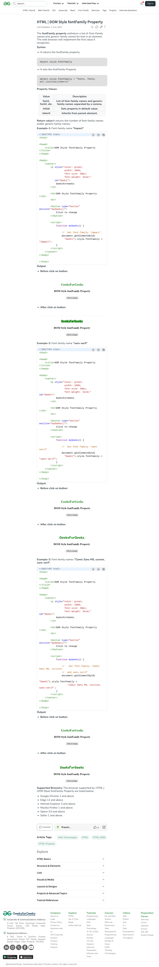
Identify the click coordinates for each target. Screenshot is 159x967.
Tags (104, 10)
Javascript (62, 10)
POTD (71, 916)
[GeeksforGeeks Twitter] (18, 947)
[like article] (96, 827)
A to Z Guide (83, 10)
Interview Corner (145, 921)
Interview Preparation (91, 949)
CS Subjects (128, 938)
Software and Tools (92, 955)
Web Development (110, 930)
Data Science (128, 934)
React (72, 10)
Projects (113, 10)
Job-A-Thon (73, 919)
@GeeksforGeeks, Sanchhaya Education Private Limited (32, 964)
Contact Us (55, 925)
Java (124, 922)
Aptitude (144, 925)
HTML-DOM (99, 837)
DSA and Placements (109, 924)
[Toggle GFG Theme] (141, 3)
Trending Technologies (110, 952)
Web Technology (91, 927)
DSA (88, 922)
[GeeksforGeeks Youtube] (31, 947)
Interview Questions (128, 10)
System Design (147, 935)
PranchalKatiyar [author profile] (66, 827)
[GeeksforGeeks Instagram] (12, 947)
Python (126, 919)
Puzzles (144, 929)
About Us (54, 916)
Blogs (71, 922)
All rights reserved (67, 964)
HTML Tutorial (29, 10)
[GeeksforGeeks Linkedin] (6, 947)
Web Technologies (67, 837)
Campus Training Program (54, 944)
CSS (53, 10)
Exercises (96, 10)
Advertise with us (56, 930)
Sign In (150, 3)
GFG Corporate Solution (56, 936)
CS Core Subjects (90, 942)
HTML (85, 837)
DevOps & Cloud (109, 942)
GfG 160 (144, 932)
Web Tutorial (43, 10)
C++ (124, 925)
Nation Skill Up (75, 925)
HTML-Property (47, 843)
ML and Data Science (110, 918)
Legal (52, 919)
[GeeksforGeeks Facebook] (24, 947)
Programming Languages (92, 918)
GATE (107, 947)
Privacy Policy (56, 922)
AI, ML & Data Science (92, 933)
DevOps (90, 938)
